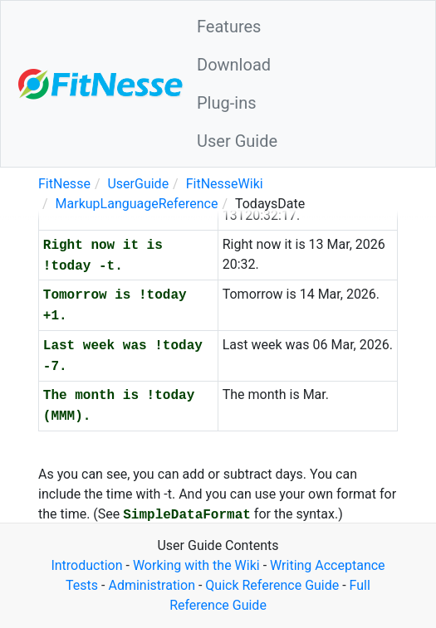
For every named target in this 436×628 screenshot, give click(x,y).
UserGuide (138, 184)
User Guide (237, 141)
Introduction (86, 565)
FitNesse (64, 184)
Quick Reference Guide (272, 585)
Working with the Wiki (196, 565)
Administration (151, 585)
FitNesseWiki (224, 184)
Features (229, 27)
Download (234, 65)
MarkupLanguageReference (137, 204)
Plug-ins (227, 103)
